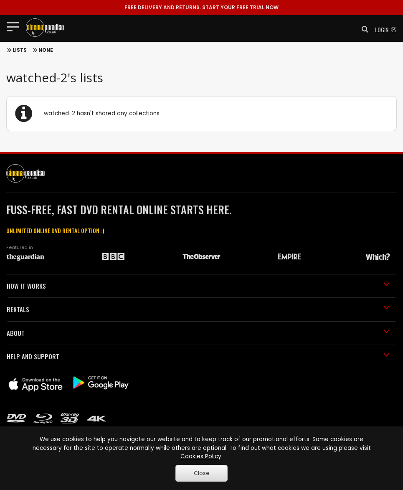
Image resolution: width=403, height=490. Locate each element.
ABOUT (198, 333)
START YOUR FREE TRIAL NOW (201, 7)
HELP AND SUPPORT (198, 356)
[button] (362, 29)
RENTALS (198, 309)
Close (202, 473)
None (45, 50)
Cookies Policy (200, 456)
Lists (20, 50)
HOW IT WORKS (198, 285)
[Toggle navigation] (15, 26)
